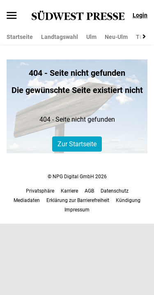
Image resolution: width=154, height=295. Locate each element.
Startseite (20, 37)
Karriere (69, 191)
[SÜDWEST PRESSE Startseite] (78, 15)
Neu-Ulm (116, 37)
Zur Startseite (77, 144)
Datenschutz (115, 191)
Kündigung (128, 200)
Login (140, 15)
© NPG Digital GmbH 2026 (77, 176)
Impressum (77, 210)
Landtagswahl (59, 37)
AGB (89, 191)
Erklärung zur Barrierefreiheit (77, 200)
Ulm (91, 37)
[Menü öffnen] (12, 16)
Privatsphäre (40, 191)
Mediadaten (27, 200)
